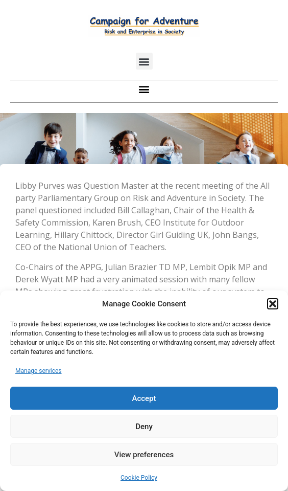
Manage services (38, 370)
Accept (144, 398)
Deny (144, 426)
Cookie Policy (139, 477)
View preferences (144, 454)
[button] (273, 304)
